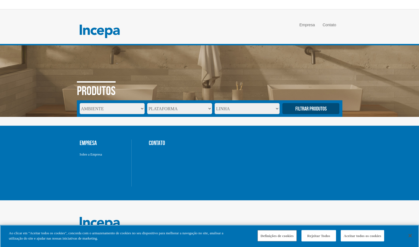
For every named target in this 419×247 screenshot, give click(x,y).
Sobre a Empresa (91, 154)
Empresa (307, 25)
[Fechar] (410, 237)
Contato (329, 25)
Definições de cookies (277, 237)
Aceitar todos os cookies (362, 237)
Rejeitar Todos (318, 237)
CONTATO (157, 143)
